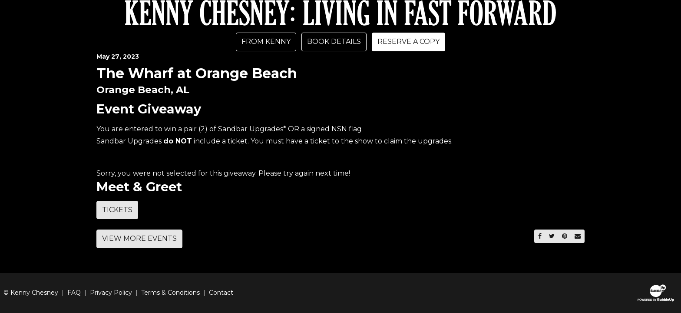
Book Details (334, 41)
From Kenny (266, 41)
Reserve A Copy (408, 41)
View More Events (139, 238)
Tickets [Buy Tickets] (117, 210)
